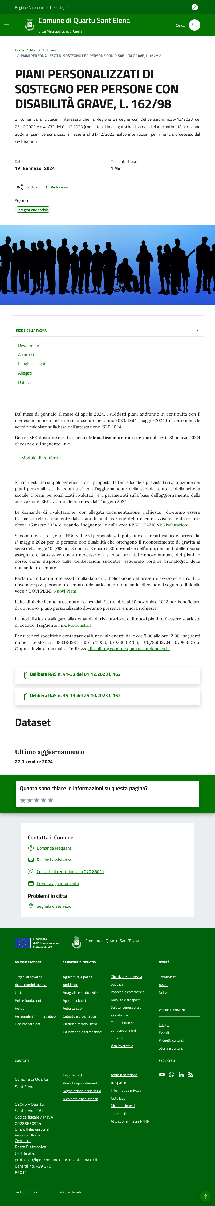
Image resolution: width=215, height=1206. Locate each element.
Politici (20, 1008)
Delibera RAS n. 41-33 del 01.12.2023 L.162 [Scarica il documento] (75, 674)
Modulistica (79, 625)
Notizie (164, 992)
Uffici (19, 992)
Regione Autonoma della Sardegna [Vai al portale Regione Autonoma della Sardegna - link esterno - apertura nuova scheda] (41, 7)
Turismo (117, 1038)
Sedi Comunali (26, 1192)
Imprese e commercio (127, 992)
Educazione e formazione (82, 1032)
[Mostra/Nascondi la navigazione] (6, 24)
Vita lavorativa (122, 1046)
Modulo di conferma (41, 457)
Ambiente (70, 985)
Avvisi (163, 985)
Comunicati (167, 977)
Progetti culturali (171, 1040)
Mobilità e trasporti (125, 1000)
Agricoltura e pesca (77, 977)
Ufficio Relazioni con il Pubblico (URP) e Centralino (32, 1135)
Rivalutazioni (176, 525)
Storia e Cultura (171, 1048)
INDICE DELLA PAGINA (107, 330)
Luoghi (164, 1025)
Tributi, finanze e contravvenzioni (123, 1026)
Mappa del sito (70, 1192)
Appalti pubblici (74, 1000)
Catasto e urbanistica (79, 1016)
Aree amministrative (31, 985)
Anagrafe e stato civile (80, 992)
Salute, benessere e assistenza (126, 1011)
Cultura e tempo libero (80, 1024)
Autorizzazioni (73, 1008)
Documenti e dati (28, 1024)
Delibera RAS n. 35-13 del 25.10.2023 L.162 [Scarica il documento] (75, 695)
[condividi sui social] (27, 187)
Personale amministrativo (35, 1016)
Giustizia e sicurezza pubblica (126, 980)
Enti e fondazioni (28, 1000)
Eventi (164, 1032)
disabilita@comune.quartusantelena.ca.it (128, 648)
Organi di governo (28, 977)
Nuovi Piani (65, 591)
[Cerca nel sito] (194, 25)
